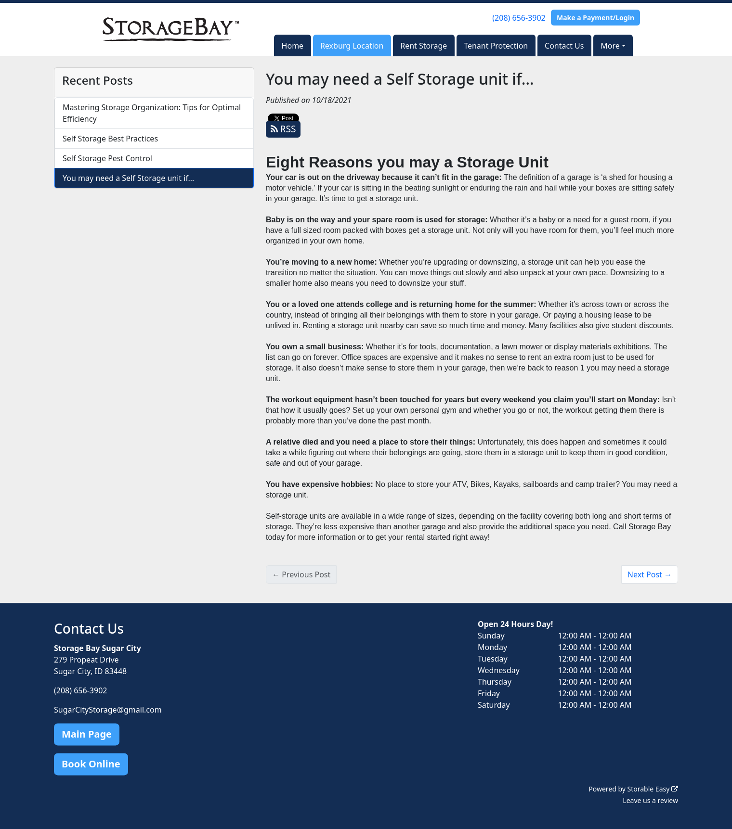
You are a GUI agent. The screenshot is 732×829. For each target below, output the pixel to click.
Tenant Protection (496, 45)
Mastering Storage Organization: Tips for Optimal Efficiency (152, 113)
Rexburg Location (352, 45)
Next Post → (649, 574)
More (610, 45)
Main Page (87, 733)
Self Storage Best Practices (110, 138)
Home (293, 45)
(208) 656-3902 (518, 18)
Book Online (91, 763)
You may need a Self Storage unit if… (128, 178)
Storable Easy (652, 788)
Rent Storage (423, 45)
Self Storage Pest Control (107, 158)
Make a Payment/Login (595, 17)
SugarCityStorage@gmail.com (108, 709)
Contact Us (564, 45)
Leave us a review (650, 800)
